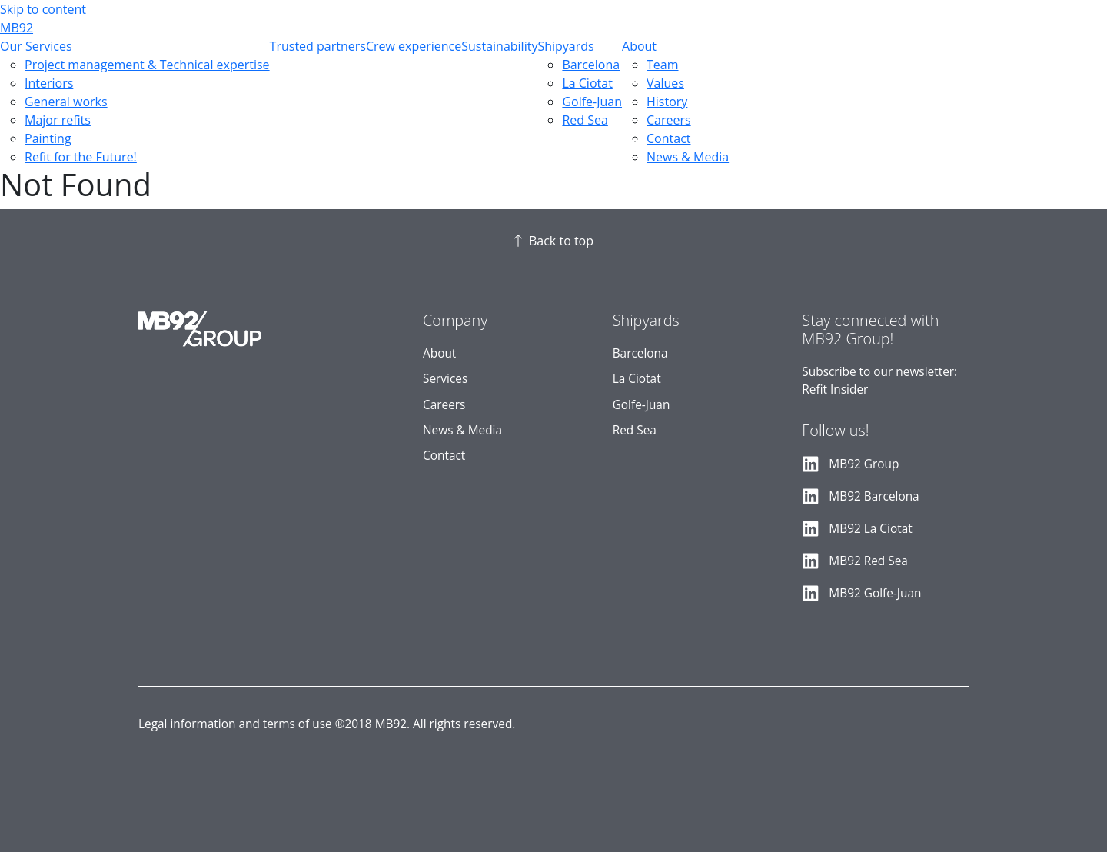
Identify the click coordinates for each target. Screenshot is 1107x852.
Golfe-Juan (592, 101)
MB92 (16, 27)
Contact (668, 138)
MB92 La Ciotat (870, 529)
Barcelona (591, 64)
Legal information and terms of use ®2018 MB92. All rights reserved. (326, 724)
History (667, 101)
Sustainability (499, 46)
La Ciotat (587, 83)
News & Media (688, 156)
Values (665, 83)
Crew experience (413, 46)
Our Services (36, 46)
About (639, 46)
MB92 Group (864, 464)
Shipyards (565, 46)
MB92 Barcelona (874, 496)
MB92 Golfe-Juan (875, 593)
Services (445, 379)
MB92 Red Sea (868, 561)
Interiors (49, 83)
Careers (669, 119)
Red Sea (584, 119)
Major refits (58, 119)
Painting (48, 138)
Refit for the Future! (81, 156)
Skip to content (43, 9)
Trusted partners (318, 46)
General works (66, 101)
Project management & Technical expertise (147, 64)
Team (663, 64)
